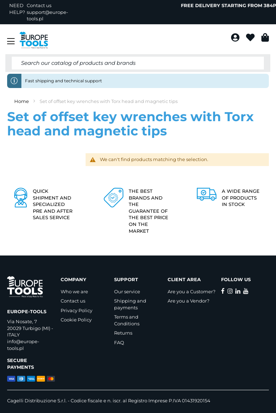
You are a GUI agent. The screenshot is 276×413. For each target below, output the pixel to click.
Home (22, 101)
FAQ (119, 342)
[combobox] (137, 63)
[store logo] (34, 40)
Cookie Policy (76, 319)
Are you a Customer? (191, 291)
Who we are (74, 291)
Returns (123, 333)
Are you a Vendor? (188, 301)
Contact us (73, 301)
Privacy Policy (76, 310)
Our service (127, 291)
